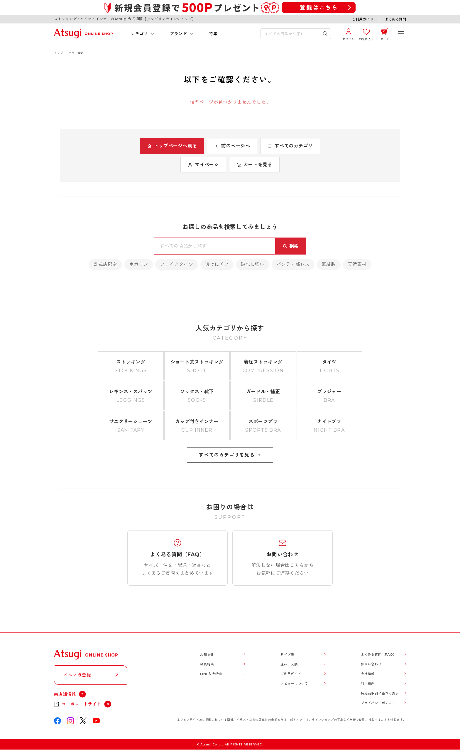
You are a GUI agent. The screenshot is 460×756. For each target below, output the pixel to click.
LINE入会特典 (211, 674)
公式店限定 (105, 264)
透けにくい (217, 264)
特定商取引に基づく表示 (380, 693)
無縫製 (329, 264)
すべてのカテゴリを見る (230, 455)
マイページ (203, 164)
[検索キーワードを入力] (291, 34)
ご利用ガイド (362, 19)
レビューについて (294, 684)
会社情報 (368, 674)
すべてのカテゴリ (290, 146)
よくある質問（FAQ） (378, 654)
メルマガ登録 (77, 675)
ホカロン (138, 264)
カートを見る (254, 164)
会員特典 (207, 664)
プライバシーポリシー (378, 703)
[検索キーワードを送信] (325, 34)
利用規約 (368, 684)
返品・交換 (289, 664)
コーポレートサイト (81, 704)
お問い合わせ (371, 664)
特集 (213, 33)
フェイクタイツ (176, 264)
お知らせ (207, 654)
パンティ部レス (293, 264)
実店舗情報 (65, 694)
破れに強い (252, 264)
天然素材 (357, 264)
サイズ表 (287, 654)
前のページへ (232, 146)
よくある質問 (395, 19)
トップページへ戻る (172, 146)
